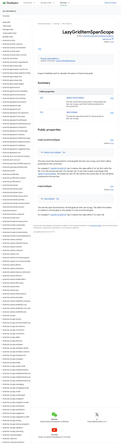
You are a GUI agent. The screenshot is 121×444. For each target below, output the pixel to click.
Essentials (28, 3)
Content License (95, 225)
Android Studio (111, 3)
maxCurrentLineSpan (75, 98)
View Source (106, 39)
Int (41, 98)
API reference (9, 11)
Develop (56, 24)
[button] (15, 40)
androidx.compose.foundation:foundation (98, 36)
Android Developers (44, 24)
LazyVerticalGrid (58, 168)
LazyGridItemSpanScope (65, 61)
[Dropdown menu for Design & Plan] (54, 2)
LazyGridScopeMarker (50, 58)
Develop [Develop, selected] (63, 3)
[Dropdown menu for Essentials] (35, 2)
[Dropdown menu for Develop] (70, 2)
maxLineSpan (72, 112)
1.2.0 (112, 42)
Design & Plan (46, 3)
